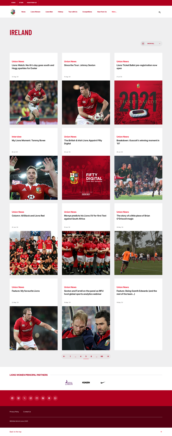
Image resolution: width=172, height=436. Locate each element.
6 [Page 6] (91, 356)
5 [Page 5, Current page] (86, 356)
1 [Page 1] (70, 356)
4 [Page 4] (80, 356)
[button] (151, 43)
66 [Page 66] (102, 356)
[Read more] (34, 89)
